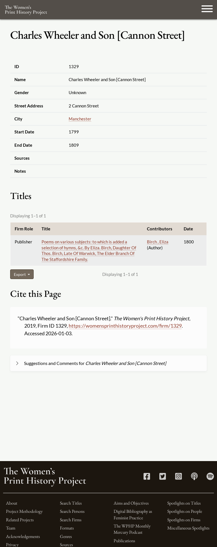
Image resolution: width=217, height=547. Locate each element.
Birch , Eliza (157, 241)
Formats (67, 528)
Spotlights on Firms (183, 520)
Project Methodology (24, 511)
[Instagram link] (178, 478)
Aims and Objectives (131, 503)
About (11, 503)
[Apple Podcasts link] (194, 478)
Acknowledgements (23, 536)
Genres (66, 536)
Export (20, 274)
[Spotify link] (210, 478)
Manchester (80, 118)
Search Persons (72, 511)
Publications (124, 541)
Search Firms (70, 520)
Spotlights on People (184, 511)
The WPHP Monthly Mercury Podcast (132, 529)
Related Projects (20, 520)
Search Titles (71, 503)
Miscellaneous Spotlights (188, 528)
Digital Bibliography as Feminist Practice (133, 514)
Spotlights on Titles (184, 503)
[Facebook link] (147, 478)
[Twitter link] (162, 478)
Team (10, 528)
